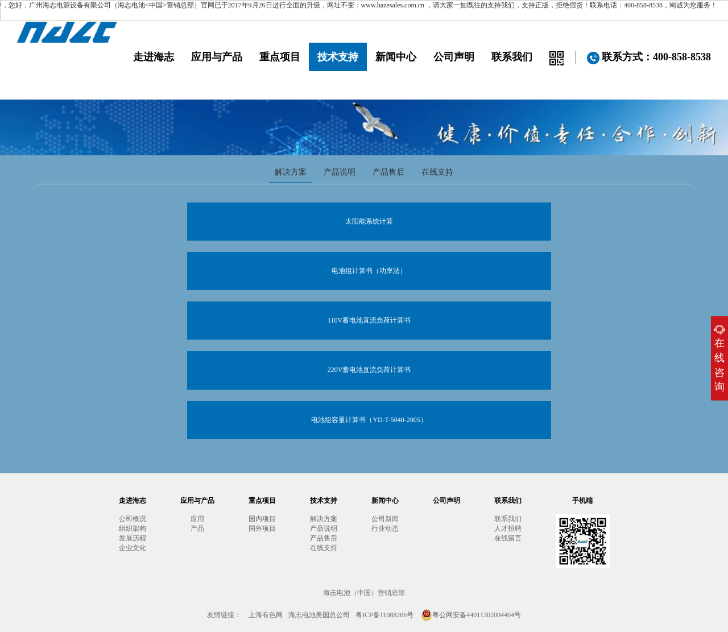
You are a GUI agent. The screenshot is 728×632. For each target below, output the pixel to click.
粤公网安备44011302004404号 (471, 615)
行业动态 (385, 528)
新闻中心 (395, 57)
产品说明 (339, 172)
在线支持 (437, 172)
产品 (197, 528)
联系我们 (511, 57)
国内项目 (262, 519)
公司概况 (132, 519)
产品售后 (388, 172)
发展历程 (132, 538)
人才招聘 (508, 528)
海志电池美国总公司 (319, 615)
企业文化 (132, 548)
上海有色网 (266, 615)
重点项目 (279, 57)
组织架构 (132, 528)
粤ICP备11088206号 (384, 615)
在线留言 (508, 538)
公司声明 (453, 57)
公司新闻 (385, 519)
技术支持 (337, 57)
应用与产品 (216, 57)
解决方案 (291, 172)
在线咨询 (719, 359)
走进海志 (153, 57)
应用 (197, 519)
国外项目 (262, 528)
